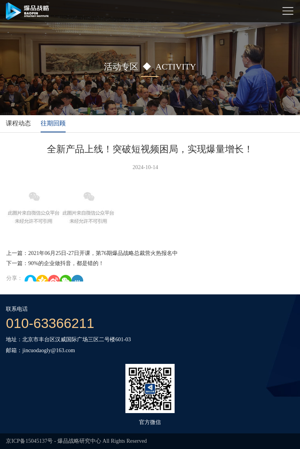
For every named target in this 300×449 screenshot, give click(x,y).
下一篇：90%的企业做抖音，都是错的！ (55, 263)
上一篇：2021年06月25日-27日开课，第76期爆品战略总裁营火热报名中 (92, 253)
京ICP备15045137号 (29, 441)
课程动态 (18, 123)
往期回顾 (53, 123)
